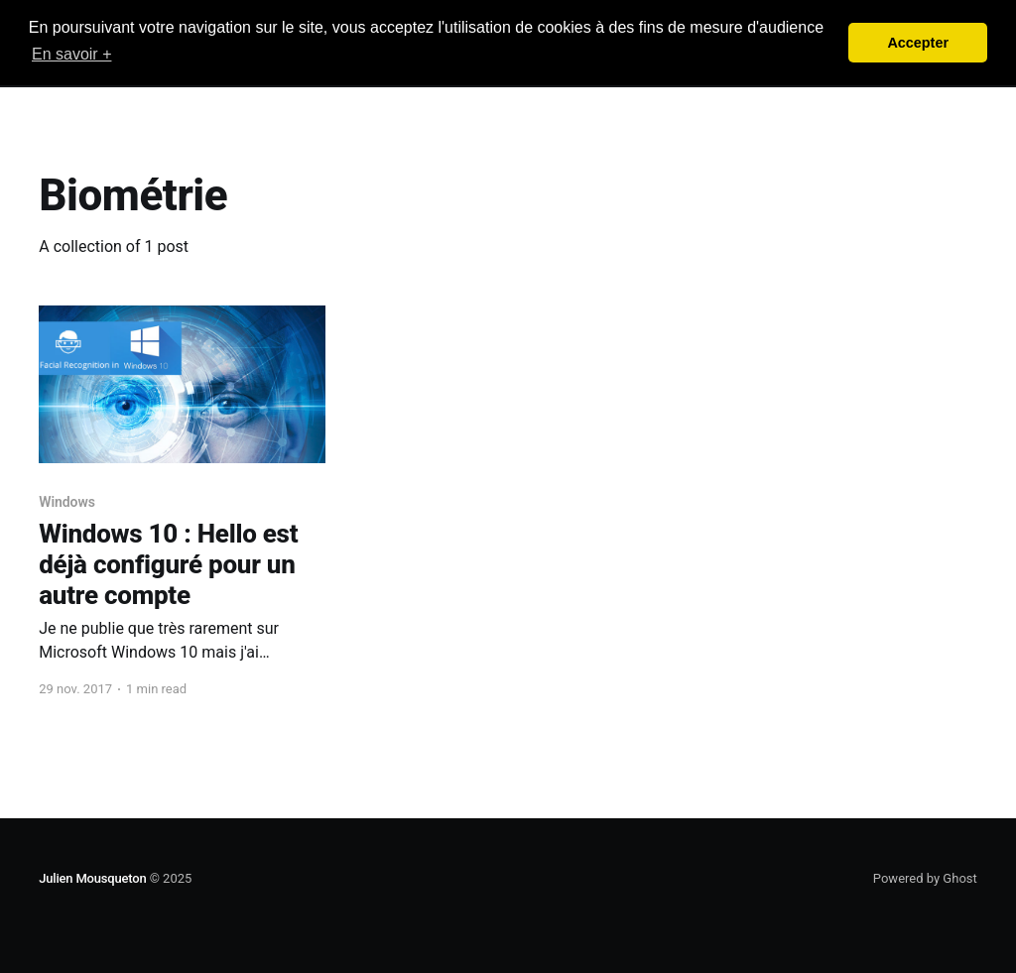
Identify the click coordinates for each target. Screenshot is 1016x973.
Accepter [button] (918, 43)
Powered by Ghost (925, 878)
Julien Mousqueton (92, 878)
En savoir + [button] (71, 54)
